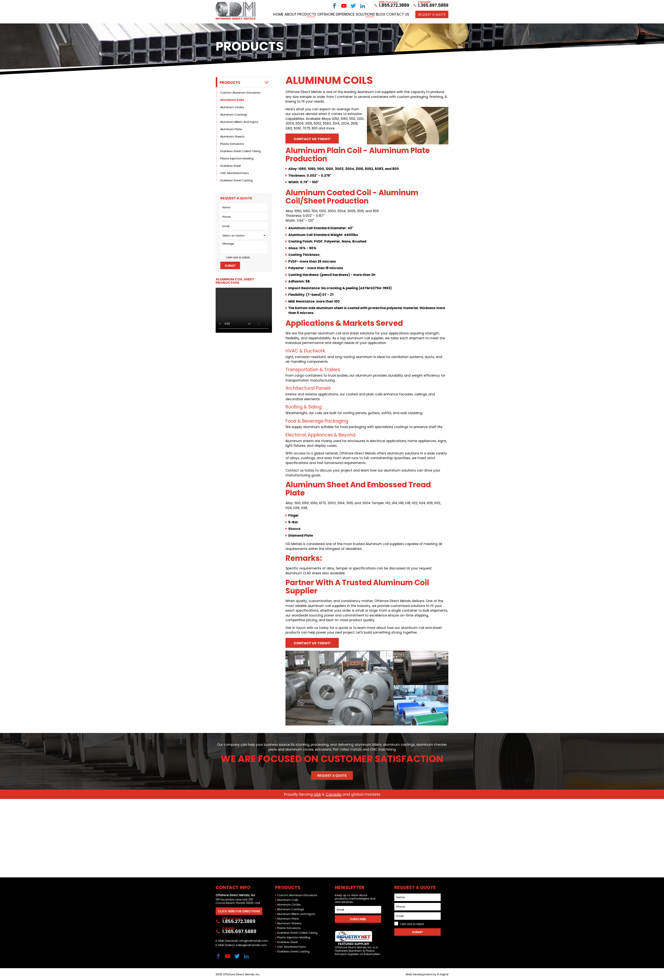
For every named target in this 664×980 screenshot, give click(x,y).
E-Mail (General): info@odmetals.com (242, 940)
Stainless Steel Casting (236, 180)
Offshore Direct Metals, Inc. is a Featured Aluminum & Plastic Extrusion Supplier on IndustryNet (357, 941)
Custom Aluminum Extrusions (240, 93)
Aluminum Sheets (232, 136)
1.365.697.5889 (430, 5)
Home (304, 13)
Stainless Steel (230, 166)
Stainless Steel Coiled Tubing (240, 151)
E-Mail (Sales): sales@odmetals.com (241, 945)
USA (317, 795)
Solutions (399, 13)
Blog (417, 13)
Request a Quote (332, 776)
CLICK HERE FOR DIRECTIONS (241, 910)
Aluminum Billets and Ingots (239, 122)
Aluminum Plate (231, 129)
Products (338, 13)
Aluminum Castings (233, 114)
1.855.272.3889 (391, 5)
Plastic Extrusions (232, 144)
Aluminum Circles (232, 107)
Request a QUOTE (432, 21)
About (319, 13)
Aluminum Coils (232, 100)
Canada (334, 795)
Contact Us (436, 13)
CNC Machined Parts (234, 173)
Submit (230, 266)
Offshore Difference (369, 13)
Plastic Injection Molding (236, 158)
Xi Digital (442, 974)
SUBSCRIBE (358, 917)
